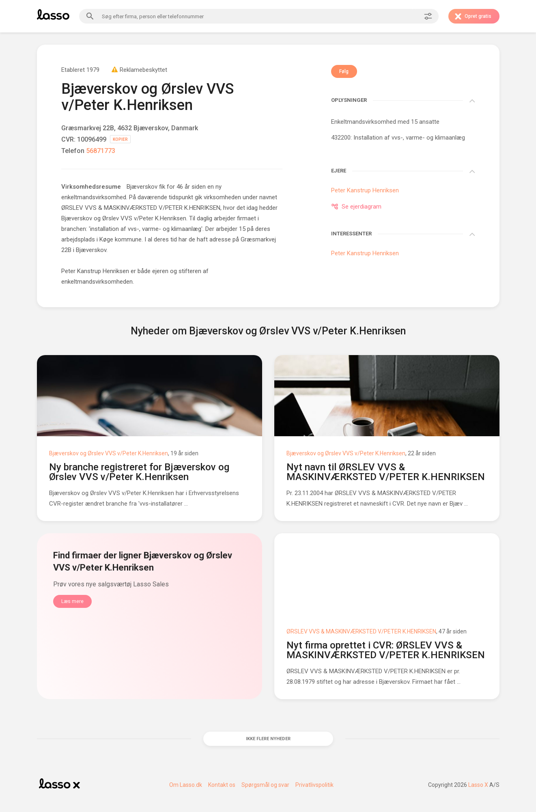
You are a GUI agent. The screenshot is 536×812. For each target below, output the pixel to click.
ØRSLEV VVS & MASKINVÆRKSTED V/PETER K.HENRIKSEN (361, 631)
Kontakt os (221, 789)
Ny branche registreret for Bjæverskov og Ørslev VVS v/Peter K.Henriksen (139, 471)
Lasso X (478, 789)
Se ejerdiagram (356, 206)
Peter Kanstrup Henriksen (95, 271)
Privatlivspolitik (314, 789)
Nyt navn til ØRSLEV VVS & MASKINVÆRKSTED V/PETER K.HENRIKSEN (385, 471)
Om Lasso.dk (185, 789)
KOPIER (120, 139)
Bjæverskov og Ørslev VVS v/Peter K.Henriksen (108, 453)
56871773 (100, 151)
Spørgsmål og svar (265, 789)
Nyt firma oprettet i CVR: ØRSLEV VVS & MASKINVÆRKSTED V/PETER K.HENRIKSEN (385, 650)
